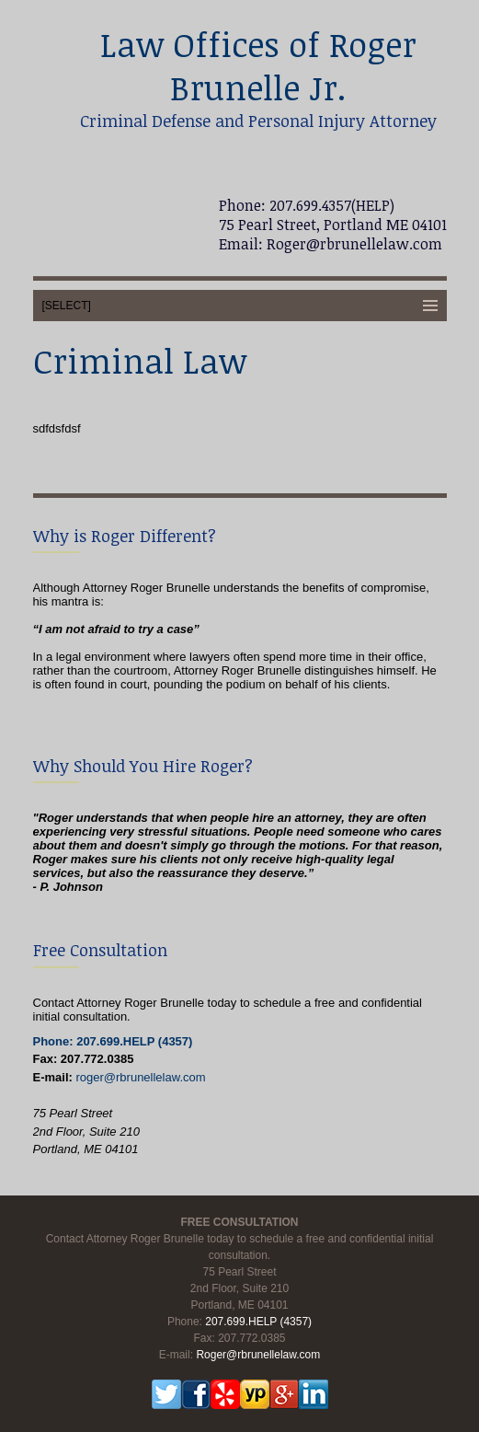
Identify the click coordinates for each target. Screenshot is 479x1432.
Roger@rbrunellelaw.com (352, 244)
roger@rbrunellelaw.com (140, 1077)
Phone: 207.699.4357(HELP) (306, 205)
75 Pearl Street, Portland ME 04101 (333, 224)
